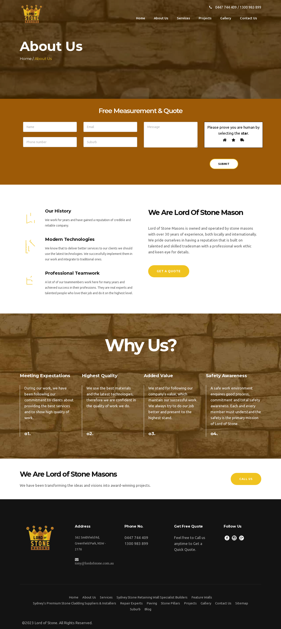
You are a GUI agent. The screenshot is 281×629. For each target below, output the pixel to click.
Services (106, 597)
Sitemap (241, 603)
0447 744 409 (226, 7)
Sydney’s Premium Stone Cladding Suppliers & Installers (74, 603)
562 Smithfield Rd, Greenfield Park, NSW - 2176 (90, 543)
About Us (89, 597)
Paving (152, 603)
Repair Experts (131, 603)
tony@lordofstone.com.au (94, 563)
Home (26, 59)
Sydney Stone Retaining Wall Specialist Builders (152, 597)
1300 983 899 (250, 7)
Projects (190, 603)
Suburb (135, 609)
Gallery (206, 603)
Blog (147, 609)
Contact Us (223, 603)
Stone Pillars (170, 603)
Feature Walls (201, 597)
